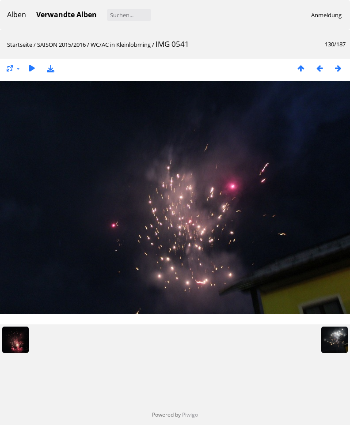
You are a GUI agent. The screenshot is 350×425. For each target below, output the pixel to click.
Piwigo (190, 414)
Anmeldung (326, 15)
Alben (16, 14)
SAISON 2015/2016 (61, 45)
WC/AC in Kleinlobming (121, 45)
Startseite (19, 45)
